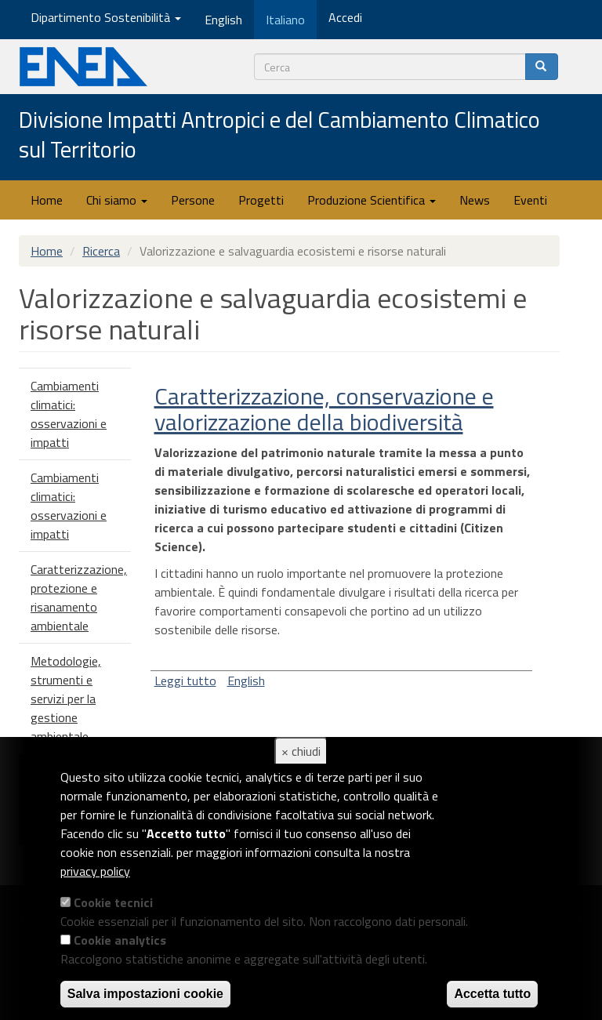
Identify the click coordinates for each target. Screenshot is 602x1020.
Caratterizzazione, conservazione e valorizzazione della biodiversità (324, 409)
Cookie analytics (120, 940)
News (474, 200)
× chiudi (301, 751)
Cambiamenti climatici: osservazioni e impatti (69, 414)
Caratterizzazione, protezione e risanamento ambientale (79, 597)
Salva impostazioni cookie (145, 993)
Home (47, 200)
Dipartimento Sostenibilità (106, 17)
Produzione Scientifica (371, 200)
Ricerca (101, 250)
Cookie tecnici (113, 902)
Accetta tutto (492, 993)
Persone (193, 200)
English (246, 680)
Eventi (530, 200)
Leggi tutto (185, 680)
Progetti (261, 200)
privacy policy (95, 871)
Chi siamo (116, 200)
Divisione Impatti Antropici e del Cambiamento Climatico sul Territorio (279, 135)
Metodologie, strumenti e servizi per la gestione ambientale (66, 699)
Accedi (345, 17)
